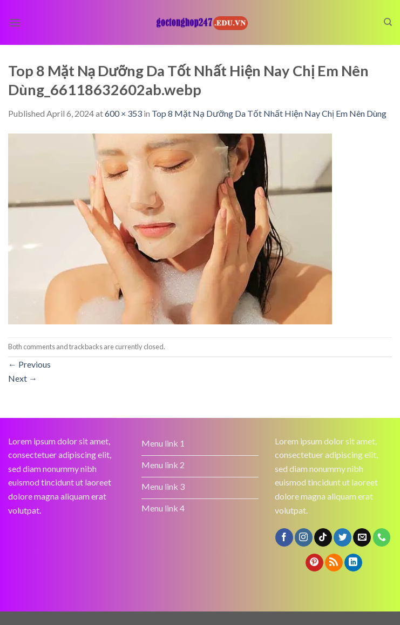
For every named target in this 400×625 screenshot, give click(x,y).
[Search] (388, 22)
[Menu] (14, 22)
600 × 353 (123, 113)
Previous (29, 364)
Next (22, 378)
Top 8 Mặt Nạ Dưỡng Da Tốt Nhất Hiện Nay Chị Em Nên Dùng (269, 113)
